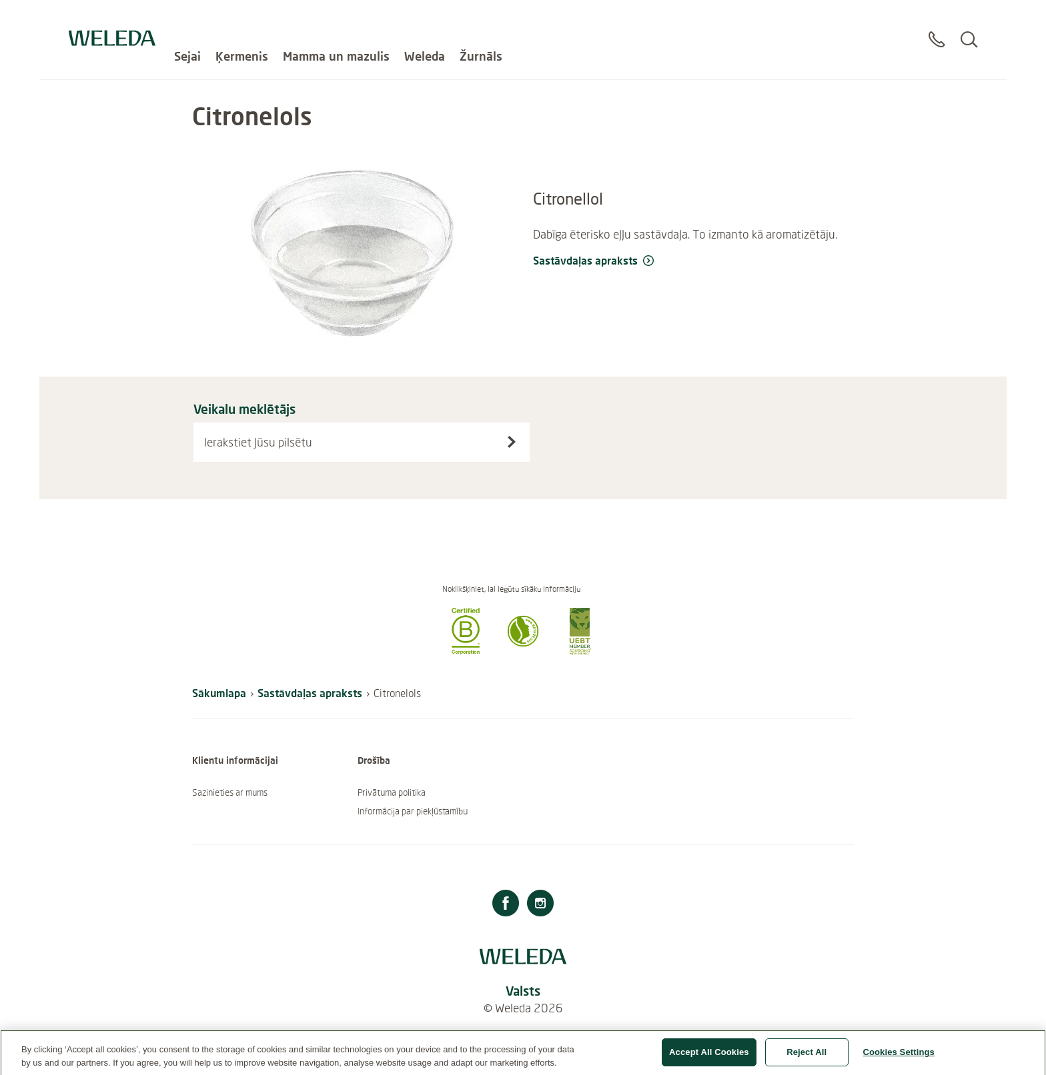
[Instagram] (540, 905)
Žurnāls (481, 20)
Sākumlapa (219, 693)
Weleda (424, 20)
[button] (465, 650)
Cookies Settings (899, 1057)
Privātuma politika (392, 792)
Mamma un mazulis (336, 20)
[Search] (969, 26)
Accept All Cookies (709, 1057)
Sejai (187, 20)
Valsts (523, 990)
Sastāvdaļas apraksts (309, 693)
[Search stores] (512, 442)
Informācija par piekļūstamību (413, 811)
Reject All (807, 1057)
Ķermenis (241, 20)
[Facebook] (505, 905)
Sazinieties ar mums (230, 792)
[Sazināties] (937, 26)
